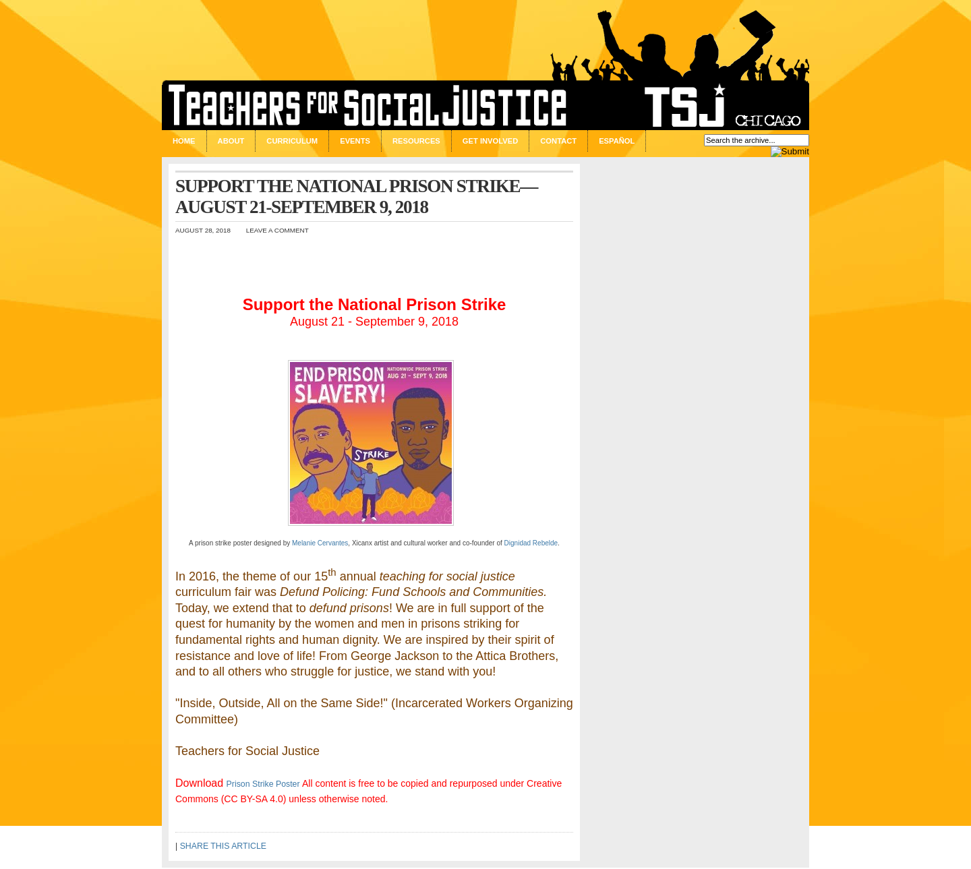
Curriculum (292, 141)
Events (355, 141)
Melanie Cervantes (320, 543)
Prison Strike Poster (263, 784)
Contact (558, 141)
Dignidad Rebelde (531, 543)
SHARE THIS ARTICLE (223, 846)
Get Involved (490, 141)
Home (184, 141)
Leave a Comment (277, 230)
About (231, 141)
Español (617, 141)
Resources (416, 141)
